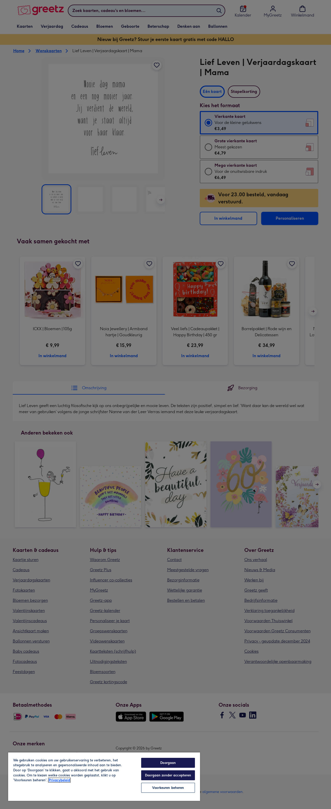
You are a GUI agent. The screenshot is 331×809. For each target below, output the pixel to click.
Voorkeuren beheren (168, 788)
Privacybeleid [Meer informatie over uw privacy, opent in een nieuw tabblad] (59, 780)
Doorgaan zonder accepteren (168, 775)
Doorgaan (168, 763)
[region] (104, 776)
